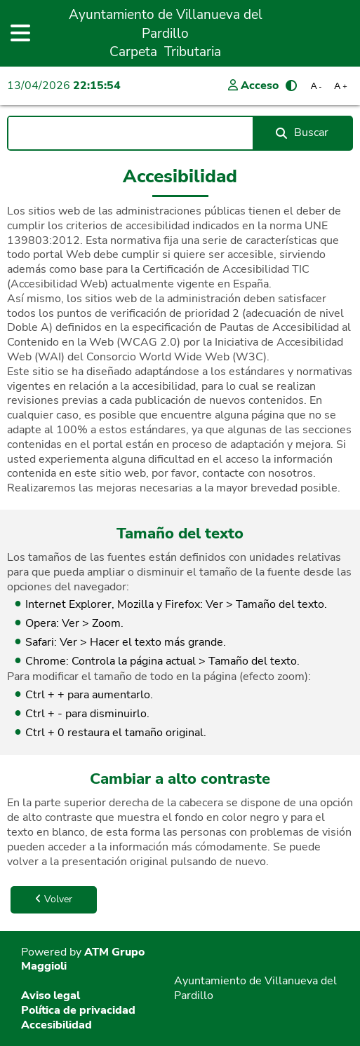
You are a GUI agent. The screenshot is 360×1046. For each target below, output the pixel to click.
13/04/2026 (64, 85)
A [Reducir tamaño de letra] (316, 86)
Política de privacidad (78, 1010)
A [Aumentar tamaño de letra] (340, 86)
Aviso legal (50, 995)
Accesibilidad (56, 1025)
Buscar (302, 132)
